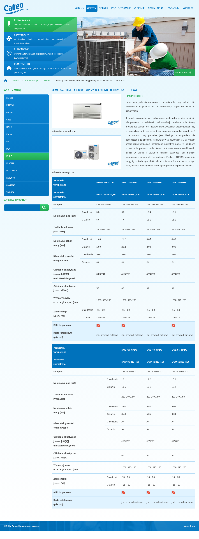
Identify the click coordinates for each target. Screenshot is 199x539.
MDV (8, 149)
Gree (8, 119)
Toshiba (10, 192)
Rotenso (10, 178)
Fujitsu (10, 105)
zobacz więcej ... (184, 72)
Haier (9, 127)
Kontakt (188, 8)
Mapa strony (189, 534)
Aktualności (156, 8)
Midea (9, 156)
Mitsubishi (11, 170)
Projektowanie (121, 8)
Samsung (10, 185)
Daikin (9, 98)
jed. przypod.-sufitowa (107, 335)
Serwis (103, 8)
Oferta (91, 8)
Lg (7, 141)
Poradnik (173, 8)
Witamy (79, 8)
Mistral (10, 163)
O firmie (139, 8)
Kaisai (9, 134)
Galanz (10, 112)
